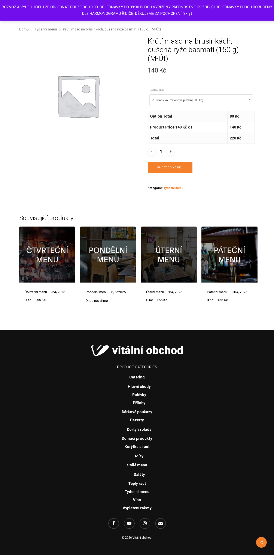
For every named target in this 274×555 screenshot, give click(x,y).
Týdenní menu (46, 29)
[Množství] (161, 152)
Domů (24, 29)
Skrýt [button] (187, 13)
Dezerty (137, 420)
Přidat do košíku (170, 167)
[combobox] (201, 100)
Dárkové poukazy (137, 412)
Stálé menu (137, 465)
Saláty (139, 474)
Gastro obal (156, 90)
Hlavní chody (139, 386)
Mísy (139, 456)
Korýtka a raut (137, 446)
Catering (137, 377)
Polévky (139, 394)
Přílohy (139, 403)
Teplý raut (137, 483)
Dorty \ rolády (139, 429)
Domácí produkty (137, 438)
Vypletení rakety (137, 508)
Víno (137, 500)
